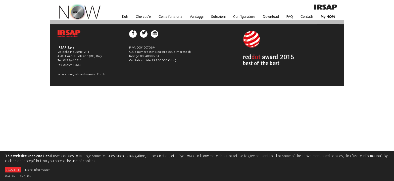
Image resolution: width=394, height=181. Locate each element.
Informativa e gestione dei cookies (76, 74)
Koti (125, 17)
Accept (13, 169)
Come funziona (170, 17)
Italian (10, 176)
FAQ (289, 17)
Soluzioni (218, 17)
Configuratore (244, 17)
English (26, 176)
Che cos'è (143, 17)
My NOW (328, 17)
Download (271, 17)
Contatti (307, 17)
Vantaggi (197, 17)
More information (38, 169)
